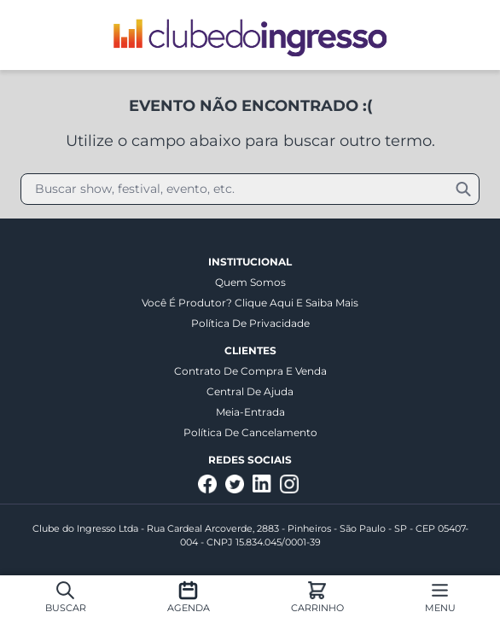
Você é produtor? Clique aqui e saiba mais (250, 302)
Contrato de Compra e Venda (250, 370)
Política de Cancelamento (250, 432)
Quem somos (250, 282)
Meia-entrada (250, 411)
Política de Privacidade (250, 323)
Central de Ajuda (250, 391)
